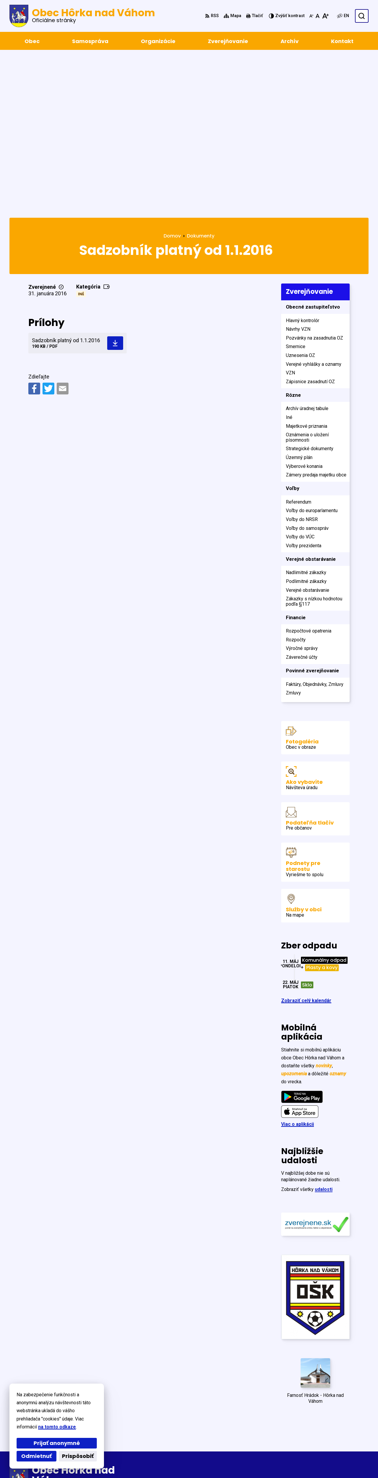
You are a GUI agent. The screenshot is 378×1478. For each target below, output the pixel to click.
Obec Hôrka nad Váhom (181, 1462)
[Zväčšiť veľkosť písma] (325, 16)
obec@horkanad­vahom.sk (339, 1435)
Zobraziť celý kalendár (306, 842)
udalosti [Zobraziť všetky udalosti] (324, 1031)
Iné (81, 135)
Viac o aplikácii (297, 966)
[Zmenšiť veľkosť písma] (311, 16)
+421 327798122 (328, 1428)
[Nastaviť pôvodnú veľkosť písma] (318, 16)
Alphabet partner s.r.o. (90, 1462)
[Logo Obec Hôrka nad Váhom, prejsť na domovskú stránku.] (82, 16)
